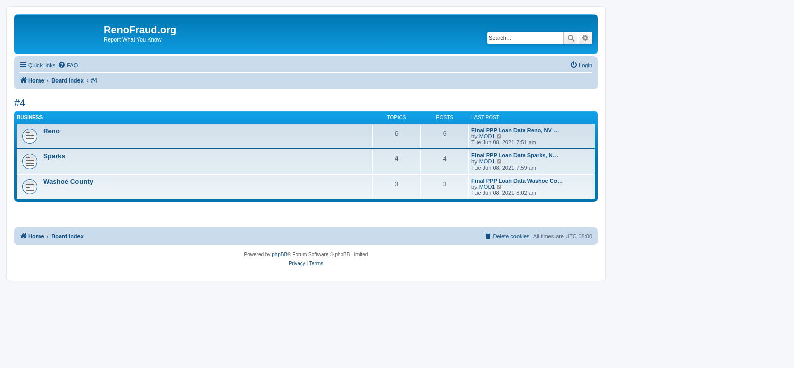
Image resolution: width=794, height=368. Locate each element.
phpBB (279, 254)
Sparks (54, 156)
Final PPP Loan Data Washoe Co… (517, 181)
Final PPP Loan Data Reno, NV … (515, 130)
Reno (51, 131)
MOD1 (487, 136)
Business (30, 117)
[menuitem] (68, 65)
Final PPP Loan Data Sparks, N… (515, 155)
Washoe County (68, 181)
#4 (19, 102)
